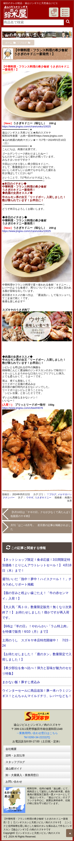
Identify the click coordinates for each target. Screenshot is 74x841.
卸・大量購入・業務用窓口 (22, 775)
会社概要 (11, 748)
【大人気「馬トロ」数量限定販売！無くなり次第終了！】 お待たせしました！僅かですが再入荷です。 (37, 612)
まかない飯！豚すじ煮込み (21, 682)
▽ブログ (51, 494)
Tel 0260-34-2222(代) (37, 737)
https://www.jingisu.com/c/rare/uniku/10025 (26, 126)
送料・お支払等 (15, 755)
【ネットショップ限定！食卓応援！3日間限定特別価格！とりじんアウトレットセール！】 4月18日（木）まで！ (36, 565)
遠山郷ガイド (14, 768)
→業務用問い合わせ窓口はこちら (37, 733)
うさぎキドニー (43, 497)
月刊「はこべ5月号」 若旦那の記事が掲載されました (40, 527)
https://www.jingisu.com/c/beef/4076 (22, 407)
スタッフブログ (15, 762)
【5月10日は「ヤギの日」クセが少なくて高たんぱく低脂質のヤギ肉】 (40, 514)
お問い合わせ (14, 781)
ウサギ (29, 497)
